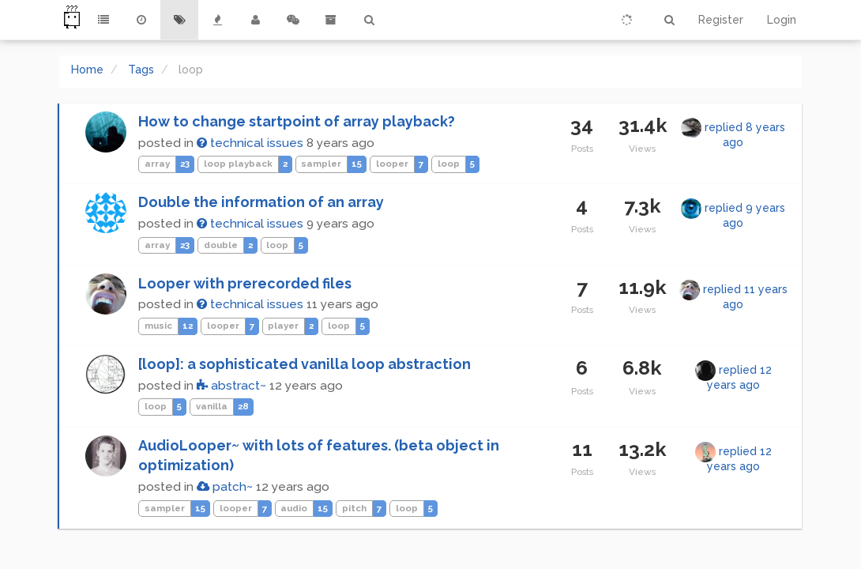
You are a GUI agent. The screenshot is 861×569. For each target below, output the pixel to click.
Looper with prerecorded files (245, 283)
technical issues (250, 143)
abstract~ (231, 386)
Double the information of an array (261, 202)
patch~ (225, 487)
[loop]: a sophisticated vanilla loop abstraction (304, 364)
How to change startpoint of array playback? (296, 121)
